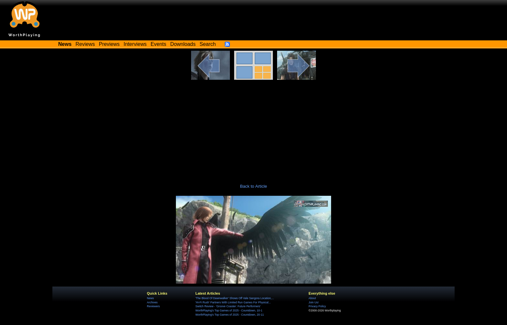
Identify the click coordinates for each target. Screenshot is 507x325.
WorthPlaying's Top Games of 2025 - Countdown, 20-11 (229, 314)
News (150, 298)
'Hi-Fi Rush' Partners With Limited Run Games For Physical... (233, 302)
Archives (152, 302)
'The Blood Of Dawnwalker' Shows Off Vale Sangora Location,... (234, 298)
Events (158, 44)
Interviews (135, 44)
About (312, 298)
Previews (109, 44)
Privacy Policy (317, 306)
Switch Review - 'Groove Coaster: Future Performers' (228, 306)
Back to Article (253, 186)
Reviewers (153, 306)
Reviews (85, 44)
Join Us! (313, 302)
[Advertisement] (253, 128)
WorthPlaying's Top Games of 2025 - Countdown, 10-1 (228, 310)
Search (208, 44)
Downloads (183, 44)
